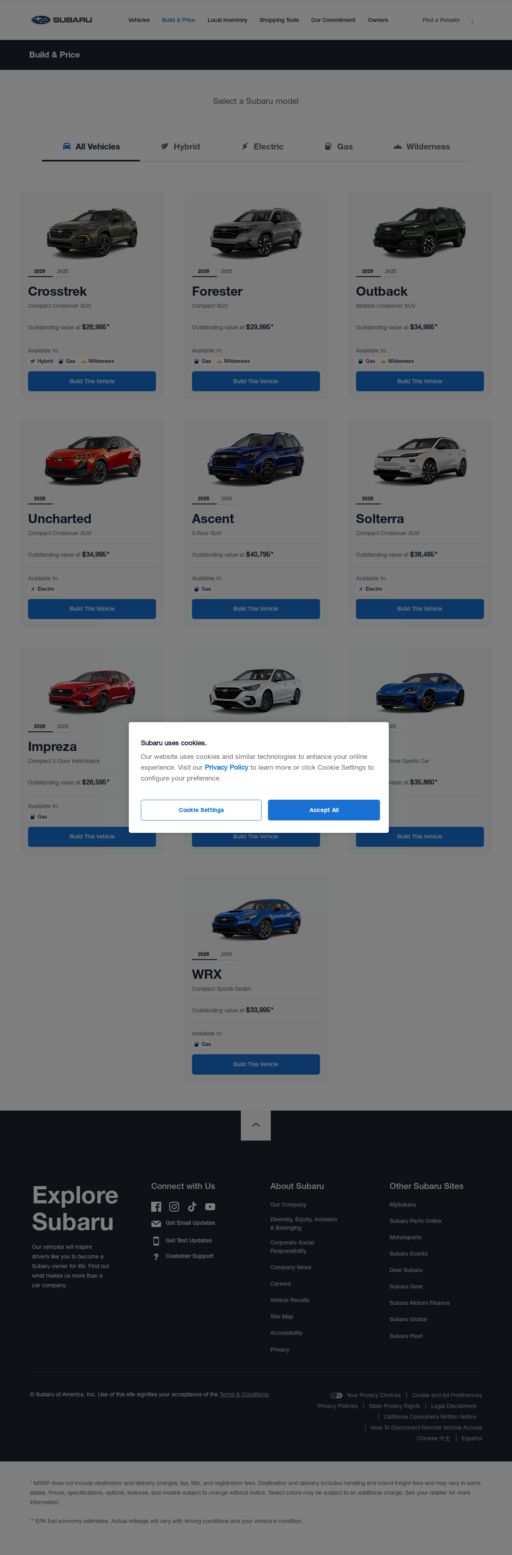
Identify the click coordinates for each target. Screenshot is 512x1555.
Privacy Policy (226, 767)
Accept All (324, 810)
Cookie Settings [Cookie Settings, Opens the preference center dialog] (201, 810)
